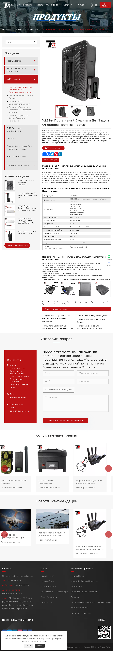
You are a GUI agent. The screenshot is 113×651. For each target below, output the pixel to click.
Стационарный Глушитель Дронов (21, 96)
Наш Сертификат (48, 586)
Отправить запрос (53, 148)
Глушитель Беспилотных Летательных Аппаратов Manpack (20, 109)
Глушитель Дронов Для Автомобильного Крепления (19, 118)
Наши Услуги (47, 602)
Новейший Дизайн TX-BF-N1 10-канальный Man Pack (27, 195)
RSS (92, 647)
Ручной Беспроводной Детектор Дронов (27, 232)
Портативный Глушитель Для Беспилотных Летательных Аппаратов (72, 29)
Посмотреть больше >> (15, 488)
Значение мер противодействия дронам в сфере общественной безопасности (18, 536)
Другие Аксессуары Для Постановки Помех (19, 147)
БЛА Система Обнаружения (14, 129)
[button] (4, 468)
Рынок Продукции (49, 597)
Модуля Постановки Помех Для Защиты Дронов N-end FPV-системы (26, 221)
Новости (39, 5)
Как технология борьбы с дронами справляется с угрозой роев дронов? (56, 534)
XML (97, 647)
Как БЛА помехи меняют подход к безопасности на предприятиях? (94, 548)
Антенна (11, 138)
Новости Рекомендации (56, 501)
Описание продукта (50, 160)
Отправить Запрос (67, 5)
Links (81, 647)
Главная (8, 29)
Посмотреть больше (17, 245)
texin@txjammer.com (19, 411)
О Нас (19, 5)
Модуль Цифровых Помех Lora (16, 70)
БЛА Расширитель (16, 156)
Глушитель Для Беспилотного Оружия (19, 102)
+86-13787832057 (21, 585)
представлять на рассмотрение (65, 420)
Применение (52, 5)
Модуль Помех (14, 61)
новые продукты (16, 176)
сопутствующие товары (56, 435)
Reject (28, 646)
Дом (13, 5)
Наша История (47, 576)
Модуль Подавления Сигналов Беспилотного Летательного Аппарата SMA (28, 208)
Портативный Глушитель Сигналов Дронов (93, 482)
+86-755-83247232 (18, 397)
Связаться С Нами (81, 5)
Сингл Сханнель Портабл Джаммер (18, 482)
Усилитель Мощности (18, 165)
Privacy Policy (105, 647)
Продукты (28, 5)
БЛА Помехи (32, 29)
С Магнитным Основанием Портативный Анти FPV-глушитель (55, 482)
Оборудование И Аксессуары (54, 592)
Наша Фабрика (47, 581)
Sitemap (87, 647)
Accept (39, 646)
